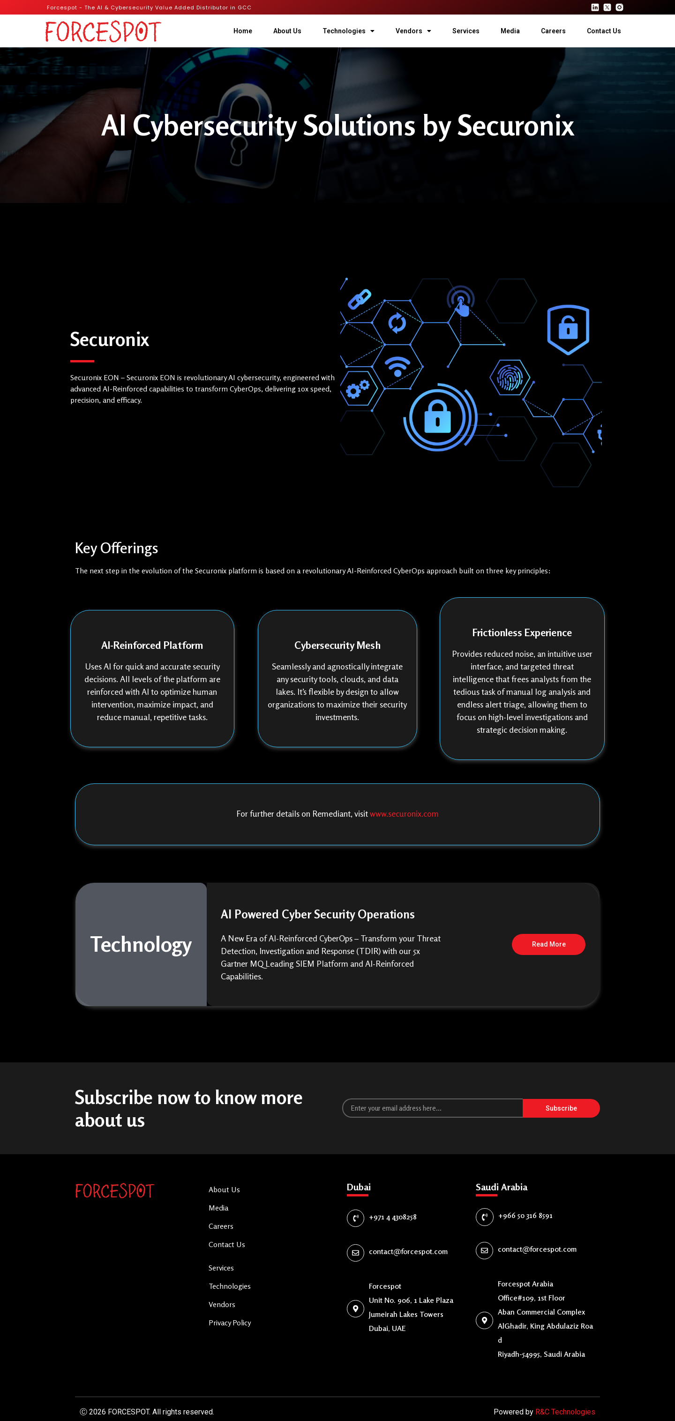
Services (466, 31)
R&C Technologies (565, 1399)
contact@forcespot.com (408, 1238)
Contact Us (604, 31)
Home (242, 31)
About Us (287, 31)
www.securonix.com (404, 813)
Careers (553, 31)
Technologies (348, 31)
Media (510, 31)
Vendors (413, 31)
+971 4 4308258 (393, 1204)
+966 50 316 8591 (525, 1202)
